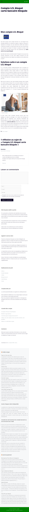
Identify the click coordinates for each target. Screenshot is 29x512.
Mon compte (4, 131)
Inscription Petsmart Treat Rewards (8, 311)
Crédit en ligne (6, 352)
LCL (11, 89)
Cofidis (2, 275)
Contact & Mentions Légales (14, 508)
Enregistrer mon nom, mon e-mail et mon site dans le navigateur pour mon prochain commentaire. (13, 195)
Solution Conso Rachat (23, 124)
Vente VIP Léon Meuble (6, 493)
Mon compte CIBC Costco (12, 342)
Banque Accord (4, 277)
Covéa (2, 281)
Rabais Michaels (4, 482)
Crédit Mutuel (4, 279)
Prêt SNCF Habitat (5, 378)
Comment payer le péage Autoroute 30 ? (9, 315)
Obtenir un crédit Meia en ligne (7, 321)
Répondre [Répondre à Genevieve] (4, 163)
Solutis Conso (4, 366)
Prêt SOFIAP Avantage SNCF (7, 389)
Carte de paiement (7, 455)
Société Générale (4, 273)
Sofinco (2, 271)
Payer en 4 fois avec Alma (6, 355)
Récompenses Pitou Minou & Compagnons (10, 458)
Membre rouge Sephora (6, 313)
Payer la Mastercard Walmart (7, 471)
